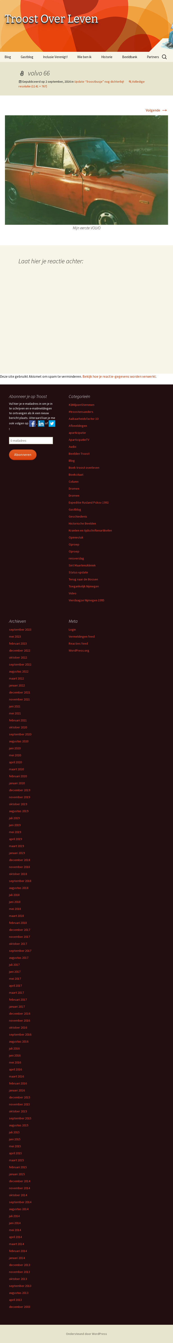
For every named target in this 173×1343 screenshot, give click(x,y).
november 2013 (19, 1272)
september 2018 (20, 881)
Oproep (74, 544)
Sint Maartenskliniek (82, 565)
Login (72, 629)
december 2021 (19, 692)
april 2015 (15, 1153)
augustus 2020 (18, 741)
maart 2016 (16, 1076)
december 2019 (19, 790)
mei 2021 (15, 713)
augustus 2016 (18, 1041)
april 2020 (15, 762)
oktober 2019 (18, 804)
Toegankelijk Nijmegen (84, 586)
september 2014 (20, 1202)
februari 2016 (18, 1083)
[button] (86, 170)
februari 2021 (18, 720)
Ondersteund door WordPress (86, 1334)
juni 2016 (14, 1055)
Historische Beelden (82, 523)
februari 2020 (18, 776)
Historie (106, 57)
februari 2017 (18, 1000)
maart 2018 (16, 916)
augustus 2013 (18, 1293)
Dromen (74, 488)
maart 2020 (16, 769)
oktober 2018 (18, 874)
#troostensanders (81, 412)
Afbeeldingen (78, 426)
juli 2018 (14, 895)
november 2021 (19, 699)
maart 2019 (16, 846)
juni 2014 (14, 1223)
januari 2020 (17, 783)
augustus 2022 (18, 671)
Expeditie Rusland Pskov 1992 (89, 502)
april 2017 (15, 986)
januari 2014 (17, 1258)
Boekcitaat (76, 475)
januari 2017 (17, 1006)
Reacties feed (78, 643)
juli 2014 (14, 1216)
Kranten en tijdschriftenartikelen (90, 530)
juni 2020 (14, 748)
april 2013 (15, 1300)
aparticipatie (77, 433)
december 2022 (19, 650)
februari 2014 (18, 1251)
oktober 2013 (18, 1279)
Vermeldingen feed (82, 636)
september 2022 (20, 664)
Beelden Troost (79, 454)
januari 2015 (17, 1174)
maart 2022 (16, 678)
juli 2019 (14, 818)
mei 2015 (15, 1146)
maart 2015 (16, 1160)
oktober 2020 (18, 727)
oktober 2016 (18, 1027)
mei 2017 (15, 979)
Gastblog (27, 57)
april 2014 (15, 1237)
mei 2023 (15, 636)
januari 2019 (17, 853)
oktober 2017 (18, 944)
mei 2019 (15, 832)
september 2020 (20, 734)
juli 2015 (14, 1132)
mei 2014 (15, 1230)
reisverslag (76, 558)
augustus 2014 (18, 1209)
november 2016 (19, 1020)
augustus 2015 (18, 1125)
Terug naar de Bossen (83, 579)
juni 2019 (14, 825)
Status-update (78, 572)
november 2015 (19, 1104)
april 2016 (15, 1069)
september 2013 (20, 1286)
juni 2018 (14, 902)
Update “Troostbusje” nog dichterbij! (99, 82)
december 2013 (19, 1265)
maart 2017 (16, 993)
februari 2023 (18, 643)
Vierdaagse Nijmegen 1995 (86, 600)
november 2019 (19, 797)
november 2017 (19, 937)
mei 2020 (15, 755)
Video (72, 593)
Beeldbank (129, 57)
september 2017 (20, 951)
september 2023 (20, 629)
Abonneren (22, 454)
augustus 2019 (18, 811)
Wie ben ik (84, 57)
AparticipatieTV (79, 440)
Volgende (157, 110)
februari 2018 (18, 923)
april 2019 (15, 839)
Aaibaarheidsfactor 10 (83, 419)
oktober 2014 (18, 1195)
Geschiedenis (78, 516)
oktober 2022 (18, 657)
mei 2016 (15, 1062)
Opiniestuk (76, 537)
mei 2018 (15, 909)
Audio (72, 447)
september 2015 (20, 1118)
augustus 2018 (18, 888)
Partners (153, 57)
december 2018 (19, 860)
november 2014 (19, 1188)
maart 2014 (16, 1244)
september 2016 (20, 1034)
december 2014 (19, 1181)
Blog (8, 57)
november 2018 (19, 867)
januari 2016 (17, 1090)
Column (74, 481)
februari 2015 (18, 1167)
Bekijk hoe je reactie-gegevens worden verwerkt (119, 376)
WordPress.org (79, 650)
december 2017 (19, 930)
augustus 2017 (18, 958)
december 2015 (19, 1097)
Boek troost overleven (84, 468)
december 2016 (19, 1013)
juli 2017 (14, 965)
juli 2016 (14, 1048)
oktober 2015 (18, 1111)
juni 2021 (14, 706)
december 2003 (19, 1307)
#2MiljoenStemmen (81, 405)
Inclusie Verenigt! (55, 57)
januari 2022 (17, 685)
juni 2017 (14, 972)
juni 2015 (14, 1139)
